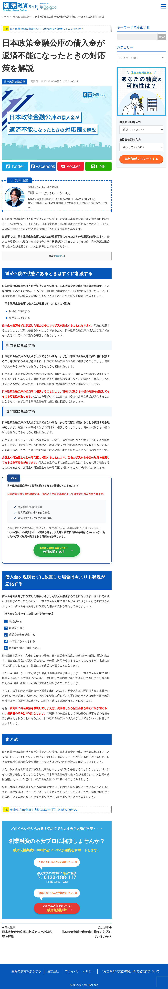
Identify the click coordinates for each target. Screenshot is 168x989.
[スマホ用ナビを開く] (163, 6)
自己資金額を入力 (130, 139)
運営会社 (53, 971)
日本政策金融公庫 (14, 81)
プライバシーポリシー (79, 971)
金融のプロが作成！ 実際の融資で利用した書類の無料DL (40, 809)
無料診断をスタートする (141, 159)
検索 (162, 37)
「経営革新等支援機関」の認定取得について (130, 971)
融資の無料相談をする (26, 971)
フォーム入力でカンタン (56, 908)
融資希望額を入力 (130, 122)
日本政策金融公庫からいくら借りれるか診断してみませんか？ (43, 28)
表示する (59, 256)
